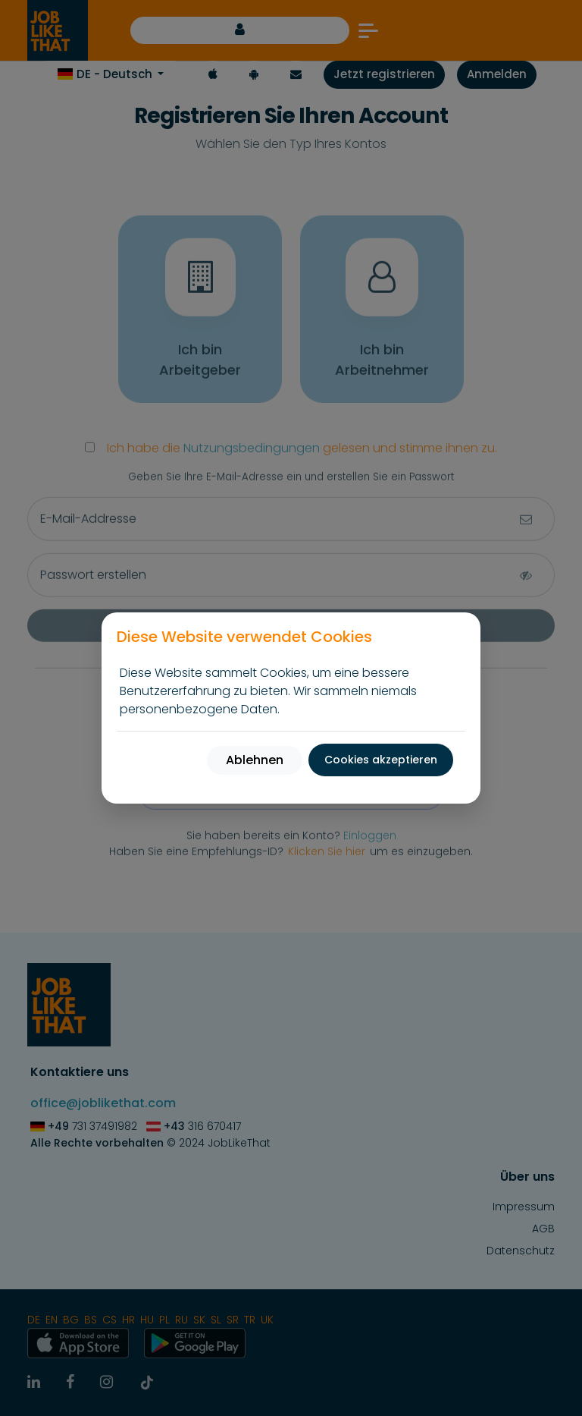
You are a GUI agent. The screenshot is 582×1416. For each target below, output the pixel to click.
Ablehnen (254, 760)
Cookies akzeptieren (380, 759)
